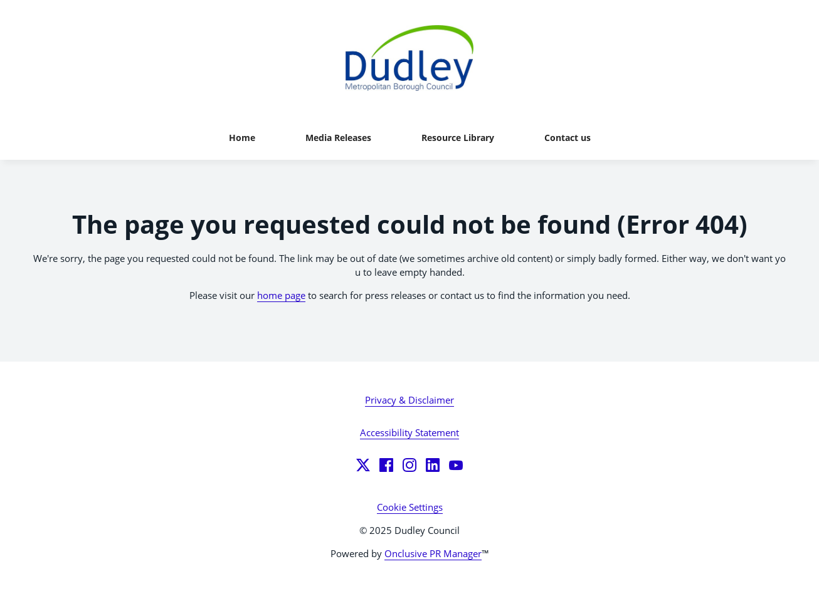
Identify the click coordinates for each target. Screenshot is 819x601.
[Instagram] (409, 465)
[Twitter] (363, 465)
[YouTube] (456, 465)
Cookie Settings (410, 507)
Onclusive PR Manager (433, 553)
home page (281, 295)
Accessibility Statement (409, 432)
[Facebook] (386, 465)
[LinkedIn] (433, 465)
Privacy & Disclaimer (409, 400)
